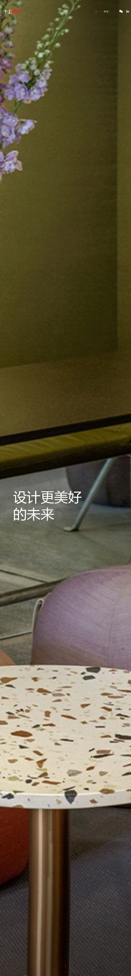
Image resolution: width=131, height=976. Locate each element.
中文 (106, 11)
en (96, 11)
